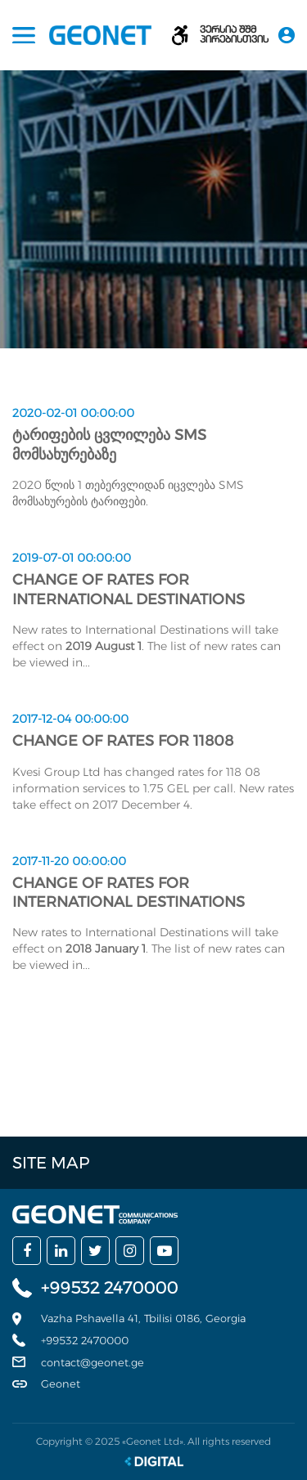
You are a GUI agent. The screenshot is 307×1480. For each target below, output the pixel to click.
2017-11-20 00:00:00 (69, 861)
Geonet (60, 1383)
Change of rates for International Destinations (128, 589)
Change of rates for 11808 (122, 741)
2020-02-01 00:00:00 (73, 413)
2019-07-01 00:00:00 (71, 557)
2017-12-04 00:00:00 (70, 718)
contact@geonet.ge (92, 1362)
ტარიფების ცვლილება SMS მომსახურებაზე (109, 444)
